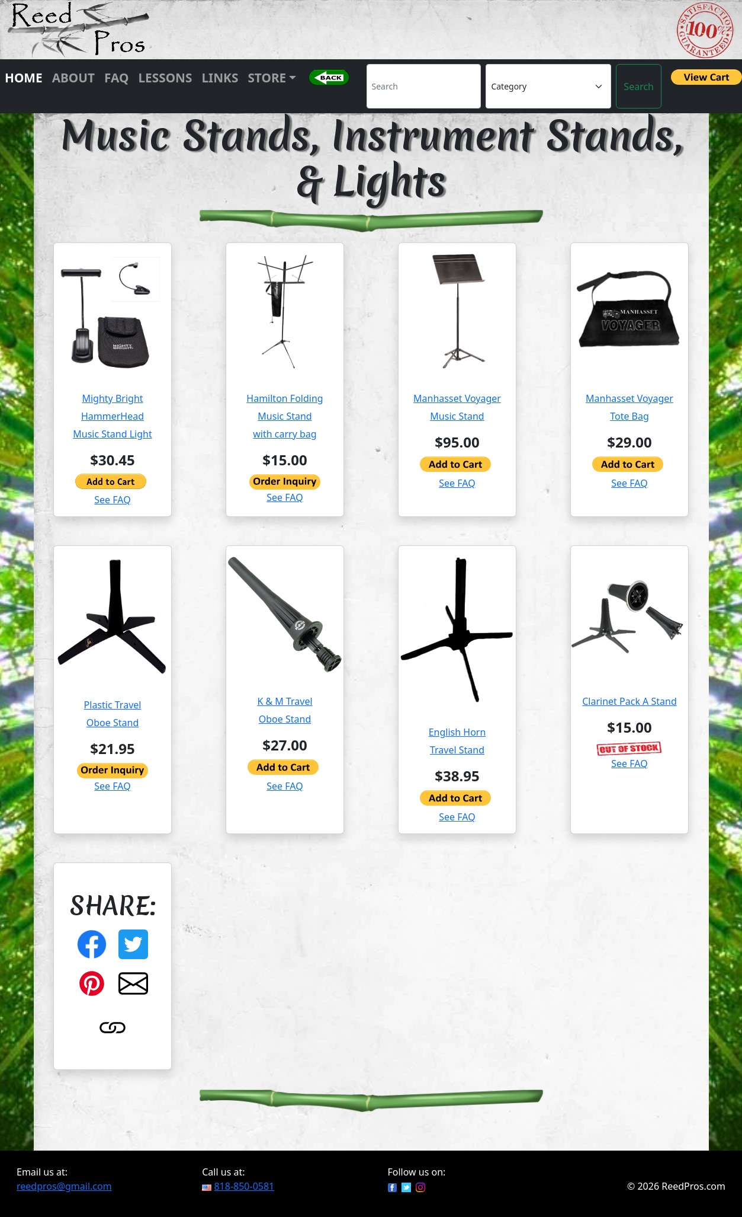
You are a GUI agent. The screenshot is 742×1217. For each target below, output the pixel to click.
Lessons (165, 77)
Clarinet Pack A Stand (629, 701)
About (73, 77)
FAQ (116, 77)
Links (219, 77)
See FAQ (112, 499)
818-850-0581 (244, 1186)
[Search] (424, 86)
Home (24, 77)
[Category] (548, 86)
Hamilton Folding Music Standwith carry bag (284, 416)
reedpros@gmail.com (64, 1186)
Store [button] (267, 77)
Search (639, 86)
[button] (328, 86)
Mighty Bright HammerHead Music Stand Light (112, 416)
